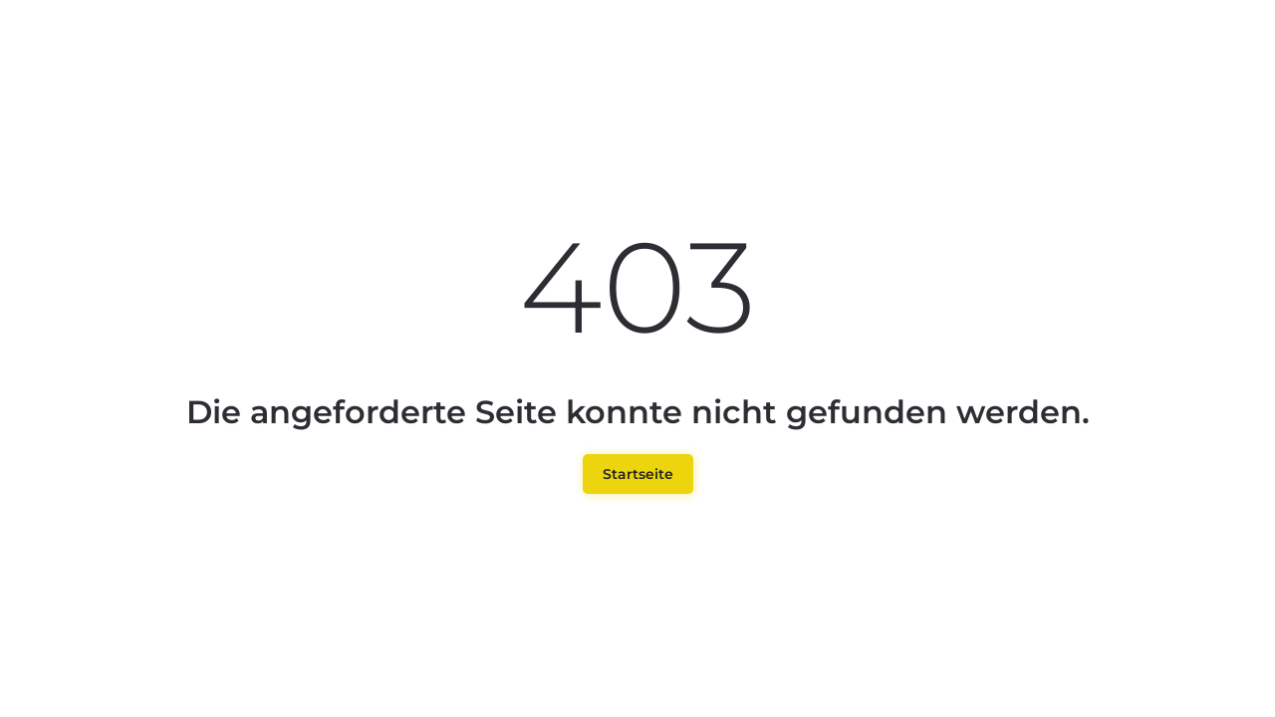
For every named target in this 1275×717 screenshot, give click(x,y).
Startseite (638, 474)
